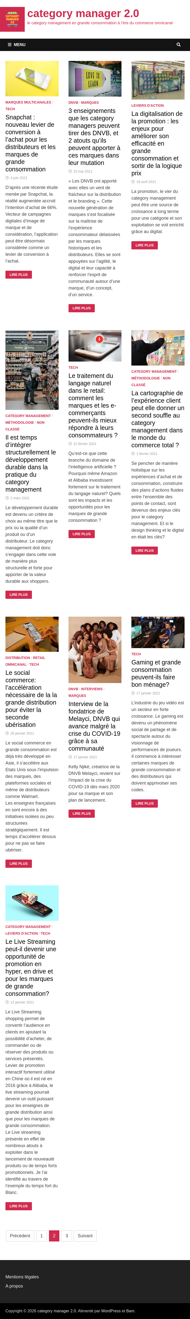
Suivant (85, 1235)
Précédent (20, 1235)
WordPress (111, 1311)
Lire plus (20, 275)
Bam (130, 1311)
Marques (90, 103)
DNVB (73, 103)
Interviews (92, 689)
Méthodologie (19, 422)
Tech (10, 109)
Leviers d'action (147, 105)
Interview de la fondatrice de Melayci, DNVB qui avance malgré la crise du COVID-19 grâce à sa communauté (94, 726)
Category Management (28, 416)
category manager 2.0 (83, 13)
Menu (16, 45)
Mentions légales (22, 1276)
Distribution (17, 658)
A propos (14, 1286)
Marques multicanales (28, 102)
